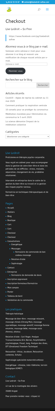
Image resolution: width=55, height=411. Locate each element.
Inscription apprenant (17, 279)
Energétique (16, 244)
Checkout (11, 233)
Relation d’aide (18, 259)
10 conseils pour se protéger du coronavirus (27, 109)
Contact (10, 268)
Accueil (10, 208)
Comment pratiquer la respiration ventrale (26, 105)
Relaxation (10, 352)
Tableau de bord (14, 296)
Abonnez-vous (15, 71)
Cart (9, 224)
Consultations (13, 241)
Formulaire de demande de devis (26, 275)
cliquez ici (35, 396)
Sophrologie (16, 263)
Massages (15, 249)
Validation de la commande (20, 300)
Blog (9, 216)
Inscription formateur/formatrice (22, 283)
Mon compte (13, 288)
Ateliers (11, 212)
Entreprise (12, 272)
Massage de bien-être (16, 319)
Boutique (11, 220)
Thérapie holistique (14, 314)
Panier (10, 292)
